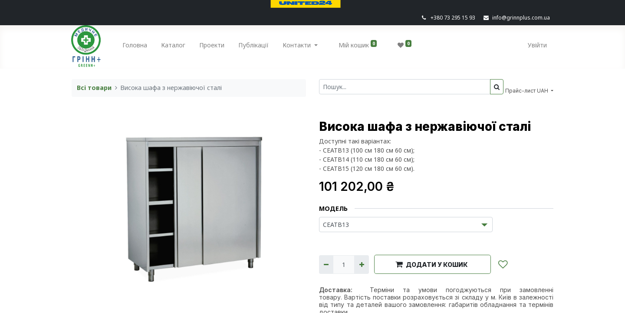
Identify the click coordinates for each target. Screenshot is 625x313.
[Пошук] (496, 86)
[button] (432, 264)
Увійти (536, 45)
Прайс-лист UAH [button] (527, 90)
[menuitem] (135, 46)
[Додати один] (361, 264)
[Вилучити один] (326, 264)
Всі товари (94, 87)
